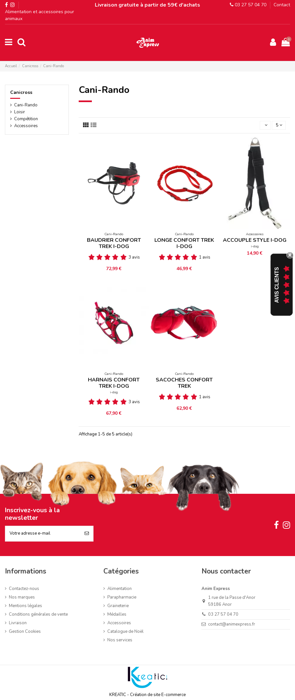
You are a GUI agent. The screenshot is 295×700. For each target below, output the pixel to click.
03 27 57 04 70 (248, 5)
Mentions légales (25, 606)
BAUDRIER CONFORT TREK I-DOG (114, 243)
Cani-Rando (26, 105)
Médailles (116, 614)
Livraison (18, 623)
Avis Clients (277, 285)
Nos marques (22, 597)
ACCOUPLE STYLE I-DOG (254, 240)
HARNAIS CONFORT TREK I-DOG (114, 383)
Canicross (21, 92)
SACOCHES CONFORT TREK (184, 383)
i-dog (255, 246)
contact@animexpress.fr (231, 624)
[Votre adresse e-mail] (42, 533)
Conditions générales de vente (38, 614)
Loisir (19, 112)
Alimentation (119, 589)
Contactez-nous (24, 589)
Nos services (119, 640)
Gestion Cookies (25, 631)
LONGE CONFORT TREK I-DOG (184, 243)
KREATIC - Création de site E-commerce (147, 695)
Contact (282, 5)
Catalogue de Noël (125, 631)
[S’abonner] (86, 533)
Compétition (26, 119)
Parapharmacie (121, 597)
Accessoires (26, 126)
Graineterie (118, 606)
